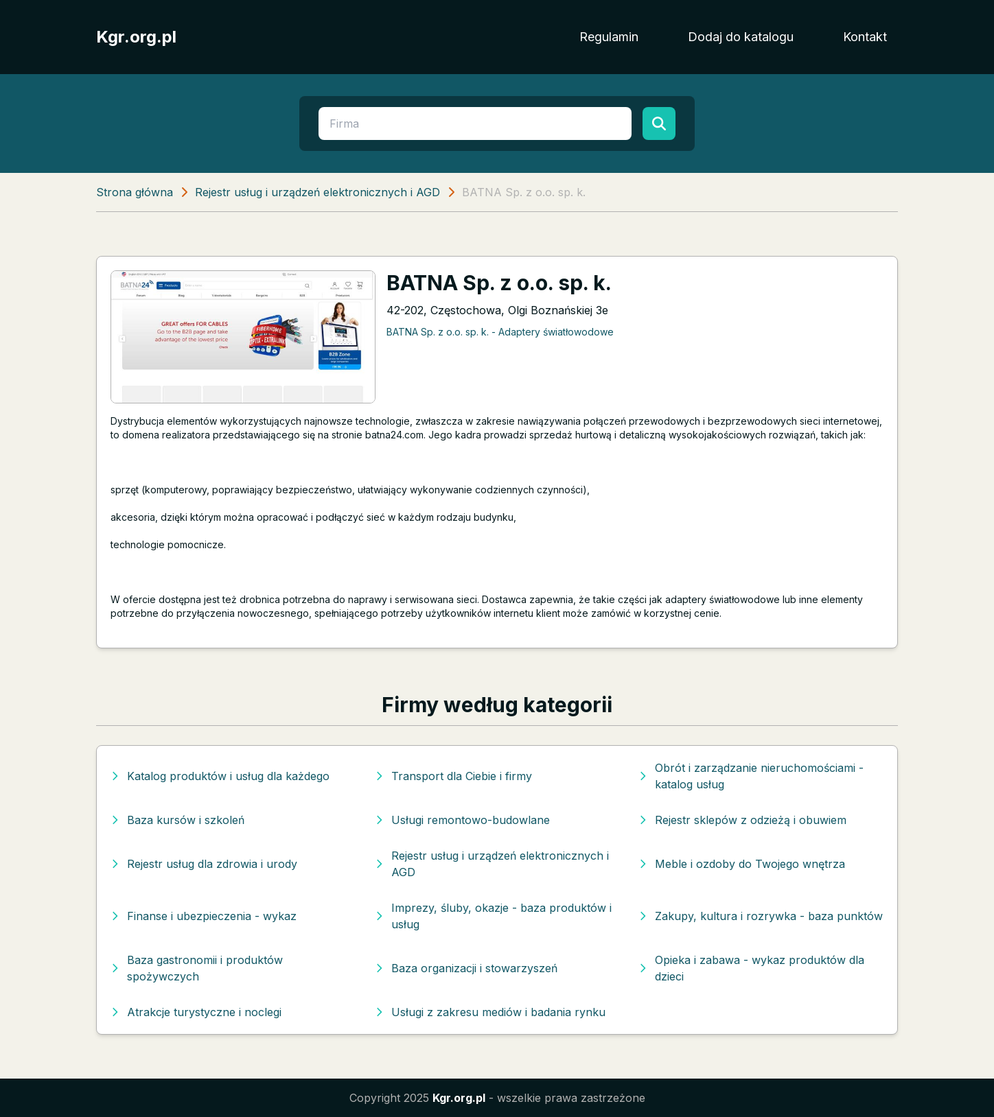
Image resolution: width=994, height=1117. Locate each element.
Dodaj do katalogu (741, 37)
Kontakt (865, 37)
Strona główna (134, 192)
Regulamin (608, 37)
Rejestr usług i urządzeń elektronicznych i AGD (317, 192)
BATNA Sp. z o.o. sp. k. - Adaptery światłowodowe (500, 332)
